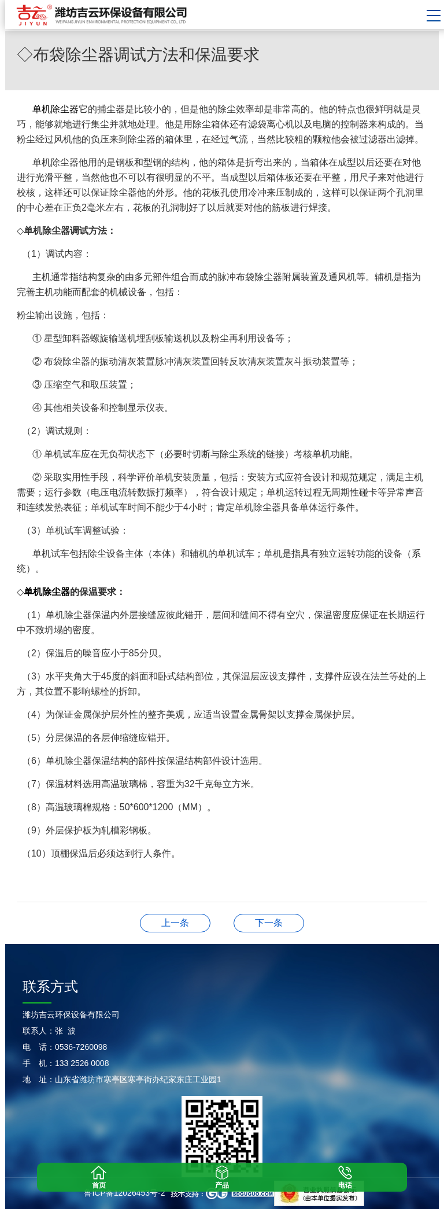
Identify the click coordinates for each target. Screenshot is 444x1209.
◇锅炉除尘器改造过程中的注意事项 (269, 923)
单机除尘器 (55, 109)
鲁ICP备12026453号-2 (124, 1192)
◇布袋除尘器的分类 (175, 923)
